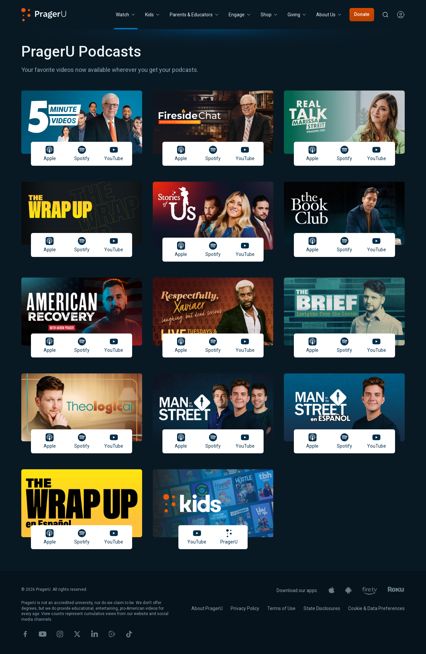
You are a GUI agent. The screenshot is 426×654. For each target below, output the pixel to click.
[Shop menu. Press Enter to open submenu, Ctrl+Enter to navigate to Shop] (269, 14)
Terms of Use (281, 608)
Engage (240, 14)
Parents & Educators (194, 14)
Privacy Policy (245, 608)
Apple (50, 153)
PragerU (229, 537)
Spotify (82, 153)
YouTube (113, 153)
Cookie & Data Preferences (376, 608)
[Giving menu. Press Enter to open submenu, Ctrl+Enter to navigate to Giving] (297, 14)
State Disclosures (322, 608)
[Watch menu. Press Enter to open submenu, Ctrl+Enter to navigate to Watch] (126, 14)
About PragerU (207, 608)
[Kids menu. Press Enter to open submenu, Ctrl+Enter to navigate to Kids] (152, 14)
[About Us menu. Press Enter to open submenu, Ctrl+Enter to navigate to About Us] (329, 14)
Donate (361, 14)
